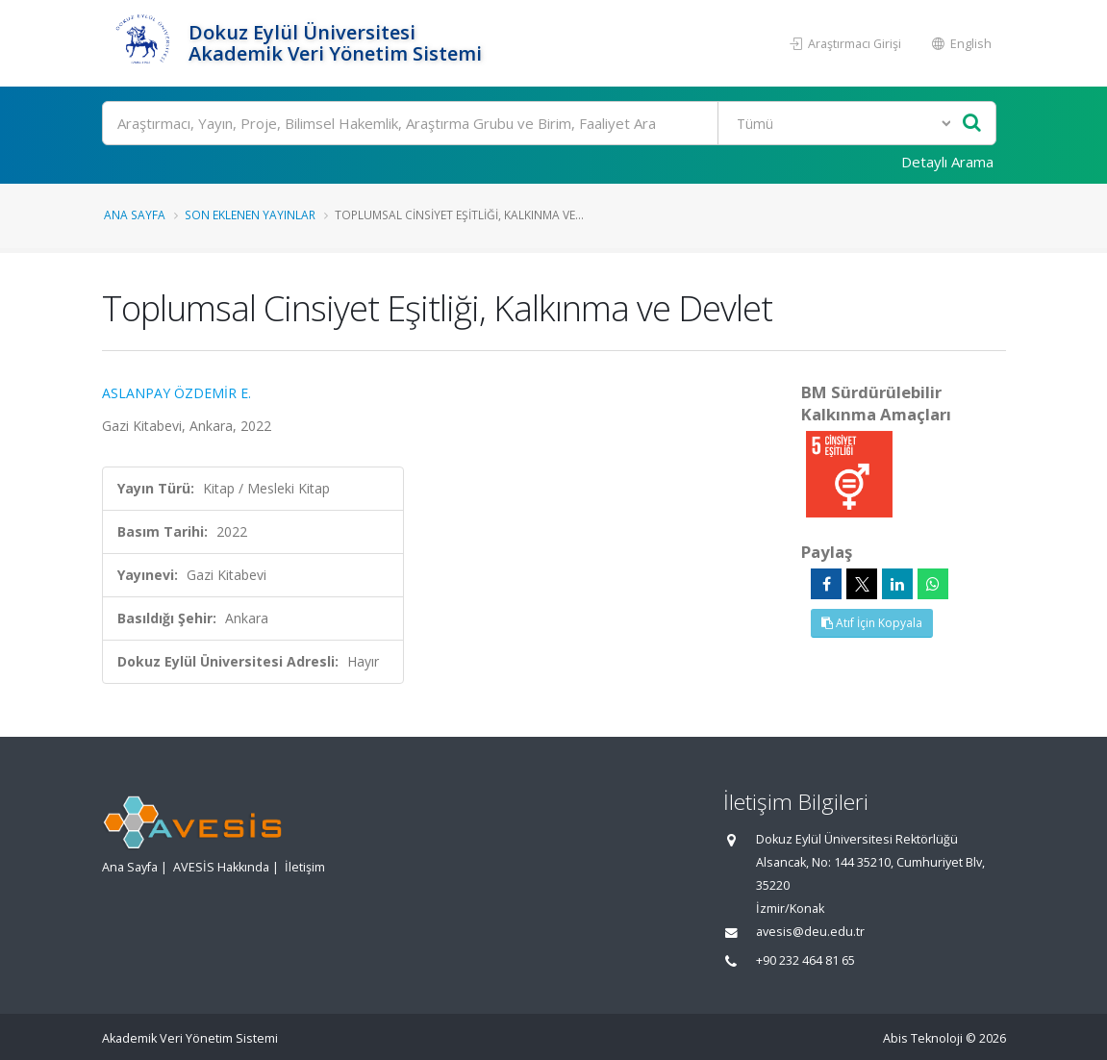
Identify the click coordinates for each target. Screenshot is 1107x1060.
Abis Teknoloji (923, 1038)
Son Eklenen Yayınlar (250, 214)
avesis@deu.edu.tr (810, 931)
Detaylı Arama (947, 161)
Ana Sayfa (134, 214)
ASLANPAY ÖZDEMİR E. (176, 393)
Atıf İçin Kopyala (871, 623)
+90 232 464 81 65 (805, 960)
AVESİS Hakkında (221, 867)
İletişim (305, 867)
